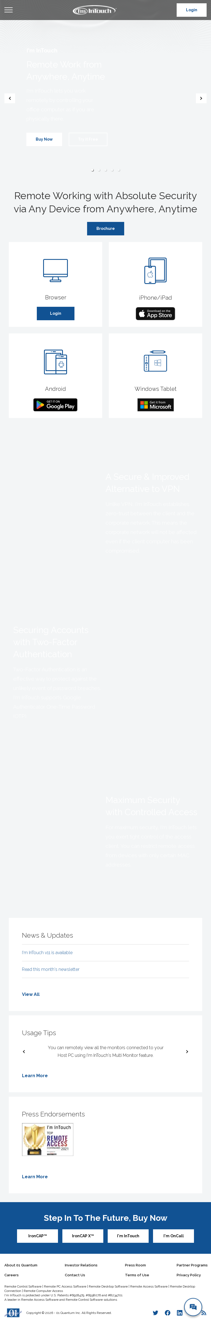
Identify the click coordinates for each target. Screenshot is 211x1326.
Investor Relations (81, 1265)
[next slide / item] (201, 98)
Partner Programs (192, 1265)
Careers (11, 1275)
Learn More (35, 1075)
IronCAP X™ (83, 1236)
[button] (92, 170)
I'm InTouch (128, 1236)
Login (191, 10)
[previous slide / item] (9, 98)
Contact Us (75, 1275)
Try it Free (88, 139)
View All (31, 994)
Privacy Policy (189, 1275)
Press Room (135, 1265)
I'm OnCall (173, 1236)
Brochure (105, 228)
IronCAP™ (37, 1236)
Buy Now (44, 139)
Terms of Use (137, 1275)
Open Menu (8, 10)
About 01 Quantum (20, 1265)
